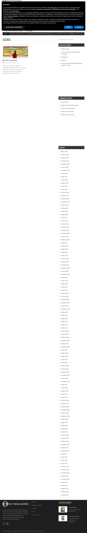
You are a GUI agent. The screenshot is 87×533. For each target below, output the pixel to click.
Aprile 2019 (64, 394)
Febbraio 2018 (65, 435)
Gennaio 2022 (65, 296)
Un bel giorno (74, 33)
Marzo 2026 (64, 151)
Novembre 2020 (65, 340)
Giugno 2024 (64, 211)
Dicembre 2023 (65, 230)
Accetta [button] (79, 27)
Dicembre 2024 (65, 198)
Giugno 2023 (64, 246)
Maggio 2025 (64, 183)
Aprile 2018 (64, 428)
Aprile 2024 (64, 217)
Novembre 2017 (65, 444)
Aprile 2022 (64, 287)
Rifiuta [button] (68, 27)
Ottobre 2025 (65, 167)
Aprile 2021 (64, 324)
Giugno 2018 (64, 422)
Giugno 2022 (64, 280)
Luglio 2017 (64, 454)
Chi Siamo (34, 502)
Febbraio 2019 (65, 400)
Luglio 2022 (64, 277)
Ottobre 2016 (65, 476)
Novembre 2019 (65, 375)
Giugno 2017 (64, 457)
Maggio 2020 (64, 356)
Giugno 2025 (64, 180)
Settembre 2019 (65, 381)
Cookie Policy (40, 531)
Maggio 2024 (64, 214)
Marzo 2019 (64, 397)
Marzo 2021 (64, 328)
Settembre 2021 (65, 309)
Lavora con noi (35, 514)
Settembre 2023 (65, 239)
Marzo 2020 (64, 362)
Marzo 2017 (64, 463)
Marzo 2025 (64, 189)
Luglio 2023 (64, 243)
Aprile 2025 (64, 186)
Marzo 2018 (64, 432)
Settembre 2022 (65, 274)
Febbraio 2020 (65, 365)
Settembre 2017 (65, 451)
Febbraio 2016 (65, 491)
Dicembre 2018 (65, 406)
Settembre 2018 (65, 416)
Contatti (34, 508)
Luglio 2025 (64, 176)
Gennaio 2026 (65, 157)
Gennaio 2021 (65, 334)
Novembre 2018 (65, 410)
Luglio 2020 (64, 350)
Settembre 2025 (65, 170)
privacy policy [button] (53, 7)
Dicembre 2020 (65, 337)
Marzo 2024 (64, 221)
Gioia (62, 102)
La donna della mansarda (72, 105)
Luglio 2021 (64, 315)
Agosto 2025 (64, 173)
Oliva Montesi (71, 108)
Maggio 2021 (64, 321)
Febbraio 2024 (65, 224)
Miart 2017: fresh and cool (10, 60)
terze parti (30, 12)
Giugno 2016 (64, 485)
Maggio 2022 (64, 284)
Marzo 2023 (64, 255)
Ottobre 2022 (65, 271)
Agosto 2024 (64, 208)
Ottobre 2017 (65, 447)
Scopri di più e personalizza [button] (14, 27)
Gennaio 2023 (65, 261)
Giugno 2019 (64, 388)
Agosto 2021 (64, 312)
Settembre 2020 (65, 347)
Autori (33, 511)
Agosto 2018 (64, 419)
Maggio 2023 (64, 249)
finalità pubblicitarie (13, 16)
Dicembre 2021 (65, 299)
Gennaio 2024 (65, 227)
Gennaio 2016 (65, 495)
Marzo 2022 (64, 290)
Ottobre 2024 (65, 205)
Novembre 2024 (65, 202)
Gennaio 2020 (65, 369)
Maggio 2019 (64, 391)
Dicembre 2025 (65, 161)
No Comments (15, 62)
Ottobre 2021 (65, 306)
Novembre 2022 (65, 268)
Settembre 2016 (65, 479)
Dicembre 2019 (65, 372)
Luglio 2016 (64, 482)
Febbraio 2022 (65, 293)
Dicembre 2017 (65, 441)
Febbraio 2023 (65, 258)
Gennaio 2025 (65, 195)
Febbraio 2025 (65, 192)
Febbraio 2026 (65, 154)
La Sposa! (63, 60)
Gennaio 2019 (65, 403)
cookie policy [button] (15, 11)
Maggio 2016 (64, 488)
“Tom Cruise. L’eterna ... (74, 516)
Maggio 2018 (64, 425)
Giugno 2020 (64, 353)
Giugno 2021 (64, 318)
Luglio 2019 (64, 384)
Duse (67, 102)
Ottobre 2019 (65, 378)
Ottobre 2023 (65, 236)
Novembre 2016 (65, 473)
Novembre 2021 (65, 302)
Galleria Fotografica (37, 505)
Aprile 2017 (64, 460)
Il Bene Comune (65, 49)
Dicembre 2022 (65, 265)
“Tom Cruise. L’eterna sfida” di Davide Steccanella (41, 33)
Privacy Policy (33, 531)
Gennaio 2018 (65, 438)
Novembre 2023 (65, 233)
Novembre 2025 (65, 164)
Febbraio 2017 (65, 466)
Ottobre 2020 (65, 343)
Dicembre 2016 (65, 469)
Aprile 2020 (64, 359)
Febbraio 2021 (65, 331)
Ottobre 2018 (65, 413)
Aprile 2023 (64, 252)
